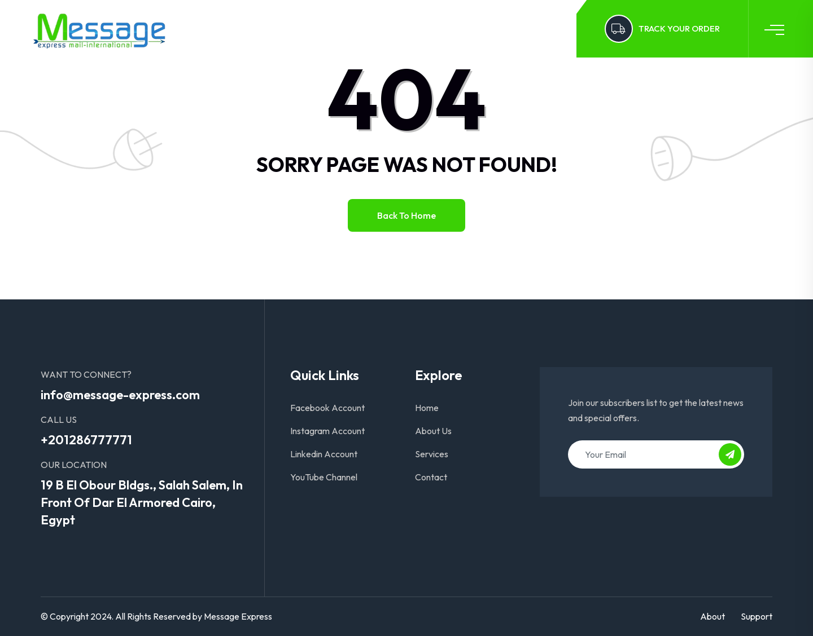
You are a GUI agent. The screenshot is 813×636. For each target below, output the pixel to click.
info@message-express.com (120, 395)
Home (256, 28)
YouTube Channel (323, 477)
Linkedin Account (323, 454)
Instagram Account (327, 430)
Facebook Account (327, 407)
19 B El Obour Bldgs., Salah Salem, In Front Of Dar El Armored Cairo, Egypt (142, 502)
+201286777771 (86, 440)
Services (367, 28)
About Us (309, 28)
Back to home (406, 215)
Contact (423, 28)
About (712, 616)
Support (756, 616)
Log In (474, 28)
